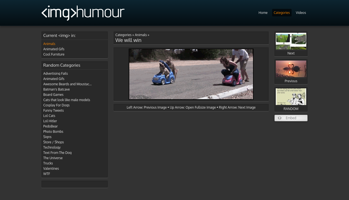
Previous (291, 72)
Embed (291, 118)
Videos (301, 13)
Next (291, 44)
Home (263, 13)
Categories (282, 13)
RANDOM (291, 99)
